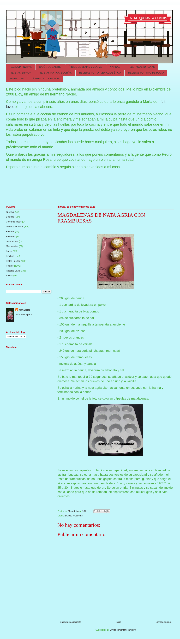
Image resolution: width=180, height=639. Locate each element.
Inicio (118, 622)
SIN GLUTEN (17, 78)
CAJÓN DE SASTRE (50, 66)
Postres (10, 265)
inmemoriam (12, 241)
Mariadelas (24, 310)
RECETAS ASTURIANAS (141, 66)
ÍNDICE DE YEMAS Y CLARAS (86, 66)
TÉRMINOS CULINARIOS (45, 78)
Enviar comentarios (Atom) (123, 630)
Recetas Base (13, 270)
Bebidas (10, 216)
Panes (9, 251)
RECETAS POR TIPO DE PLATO (146, 72)
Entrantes (11, 236)
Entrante (10, 231)
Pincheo (10, 256)
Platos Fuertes (13, 261)
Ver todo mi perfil (23, 314)
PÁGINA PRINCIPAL (21, 66)
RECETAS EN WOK (20, 72)
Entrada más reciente (70, 622)
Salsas (9, 275)
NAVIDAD (115, 66)
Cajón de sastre (14, 221)
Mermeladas (12, 246)
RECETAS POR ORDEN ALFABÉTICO (100, 72)
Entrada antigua (163, 622)
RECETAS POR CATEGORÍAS (55, 72)
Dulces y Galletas (74, 515)
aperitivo (10, 212)
